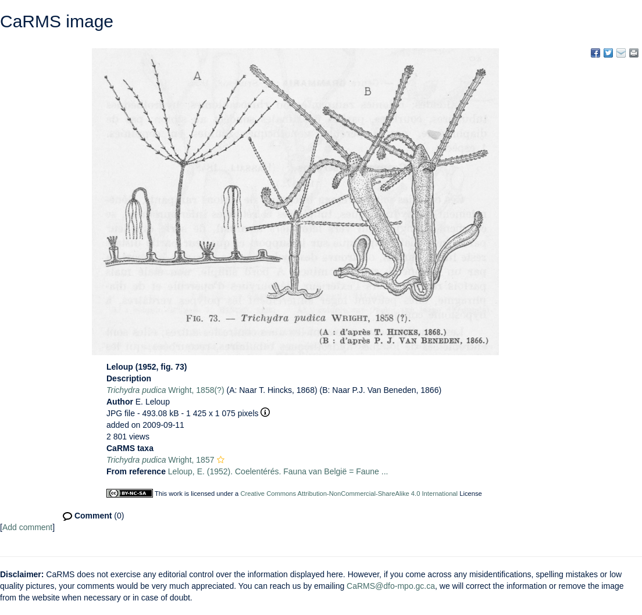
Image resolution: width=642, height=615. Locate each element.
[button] (220, 460)
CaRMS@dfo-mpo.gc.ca (391, 586)
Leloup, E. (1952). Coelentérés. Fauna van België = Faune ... (278, 471)
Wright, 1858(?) (165, 390)
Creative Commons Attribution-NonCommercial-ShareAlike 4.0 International (349, 493)
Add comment (27, 527)
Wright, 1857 (160, 459)
